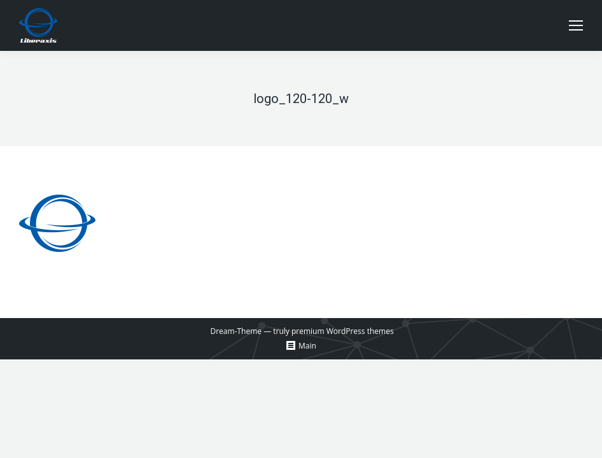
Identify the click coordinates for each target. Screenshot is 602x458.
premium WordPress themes (342, 331)
